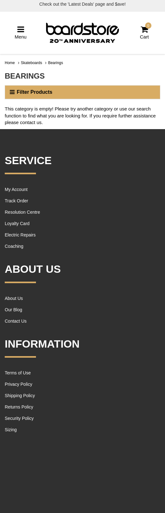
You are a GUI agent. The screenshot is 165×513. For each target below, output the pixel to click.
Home (10, 63)
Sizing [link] (11, 429)
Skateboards (31, 63)
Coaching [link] (14, 246)
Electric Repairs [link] (20, 234)
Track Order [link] (16, 200)
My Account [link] (16, 189)
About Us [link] (14, 298)
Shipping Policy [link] (20, 395)
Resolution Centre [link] (22, 212)
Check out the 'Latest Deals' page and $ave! (82, 4)
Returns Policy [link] (19, 406)
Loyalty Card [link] (17, 223)
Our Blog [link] (13, 309)
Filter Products (31, 92)
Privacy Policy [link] (18, 384)
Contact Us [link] (16, 321)
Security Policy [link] (19, 418)
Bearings (55, 63)
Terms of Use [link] (18, 372)
